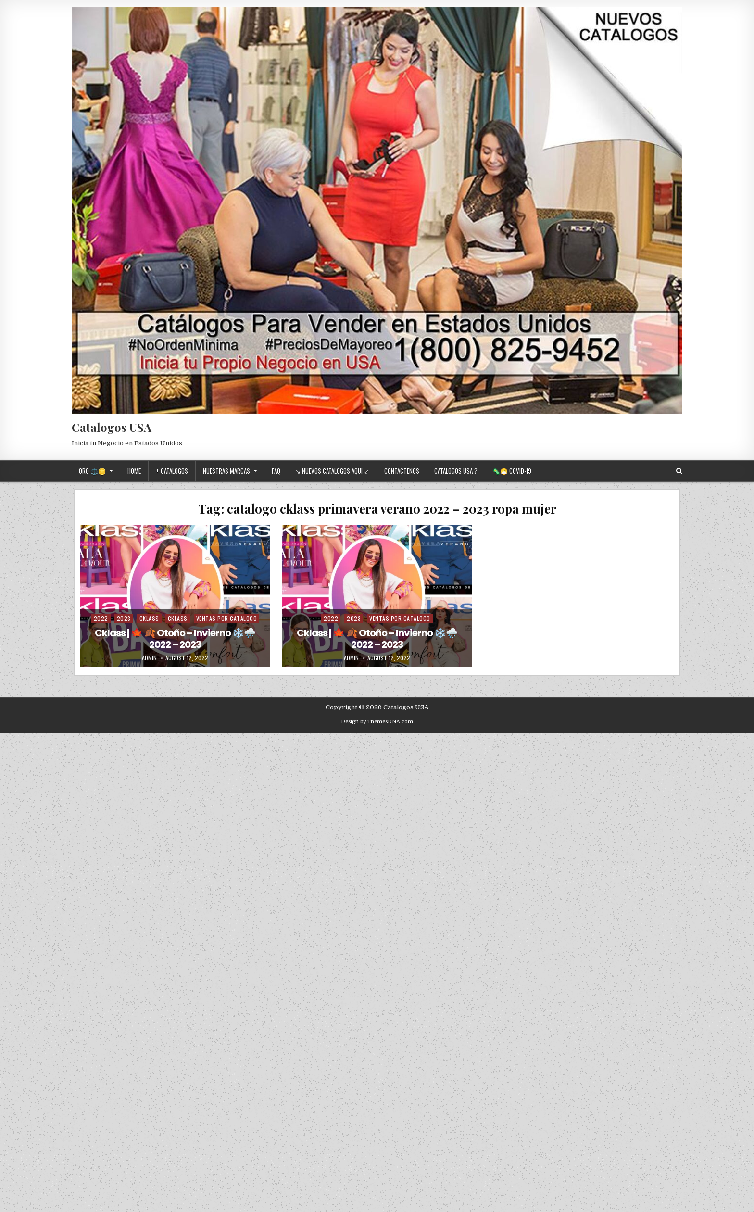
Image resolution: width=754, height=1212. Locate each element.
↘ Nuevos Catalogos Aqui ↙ (332, 471)
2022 (101, 618)
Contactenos (401, 471)
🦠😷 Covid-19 (511, 471)
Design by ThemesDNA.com (377, 722)
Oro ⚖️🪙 (92, 471)
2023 (124, 618)
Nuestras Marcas (226, 471)
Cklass (149, 618)
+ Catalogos (172, 471)
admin (149, 658)
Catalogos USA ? (456, 471)
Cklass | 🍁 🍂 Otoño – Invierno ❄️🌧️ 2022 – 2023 (175, 638)
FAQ (276, 471)
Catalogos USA (111, 427)
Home (134, 471)
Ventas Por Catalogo (226, 618)
